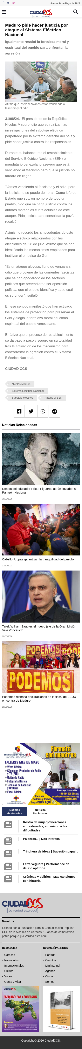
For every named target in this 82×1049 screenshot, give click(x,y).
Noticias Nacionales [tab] (40, 812)
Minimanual (52, 965)
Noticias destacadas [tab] (14, 812)
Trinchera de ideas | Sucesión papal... (50, 851)
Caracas (9, 955)
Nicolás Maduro (21, 384)
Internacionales (14, 965)
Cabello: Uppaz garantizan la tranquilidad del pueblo (38, 559)
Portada (50, 955)
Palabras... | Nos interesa (41, 839)
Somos (49, 981)
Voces (8, 976)
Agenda (50, 971)
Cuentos (50, 960)
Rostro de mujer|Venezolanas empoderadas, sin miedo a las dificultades (45, 826)
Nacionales (11, 960)
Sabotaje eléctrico (22, 397)
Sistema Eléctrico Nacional (28, 390)
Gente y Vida (12, 981)
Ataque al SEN (53, 397)
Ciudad (49, 976)
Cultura (9, 971)
